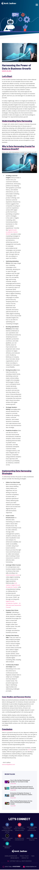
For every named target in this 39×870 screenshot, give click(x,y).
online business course (13, 575)
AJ (8, 861)
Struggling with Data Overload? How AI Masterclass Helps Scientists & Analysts (22, 787)
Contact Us (25, 858)
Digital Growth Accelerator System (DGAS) (12, 232)
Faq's (32, 856)
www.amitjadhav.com (8, 764)
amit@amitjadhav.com (30, 867)
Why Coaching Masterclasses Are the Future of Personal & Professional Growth (21, 802)
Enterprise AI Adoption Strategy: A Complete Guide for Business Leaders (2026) (21, 794)
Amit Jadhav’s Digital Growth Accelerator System (13, 585)
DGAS (29, 750)
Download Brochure (11, 856)
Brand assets (15, 858)
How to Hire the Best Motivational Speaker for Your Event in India (20, 781)
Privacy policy (24, 856)
